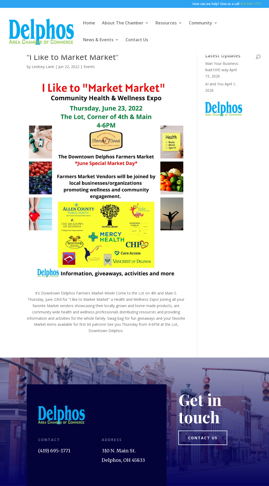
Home (89, 23)
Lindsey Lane (43, 66)
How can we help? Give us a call (227, 4)
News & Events (98, 40)
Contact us (203, 437)
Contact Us (137, 40)
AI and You (214, 83)
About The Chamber (122, 23)
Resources (166, 23)
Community (200, 23)
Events (89, 66)
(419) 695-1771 (54, 451)
